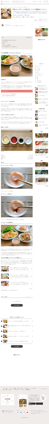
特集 (3, 389)
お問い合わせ (42, 410)
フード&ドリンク (34, 388)
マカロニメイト (11, 389)
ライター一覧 (35, 410)
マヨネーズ (2, 155)
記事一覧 (32, 410)
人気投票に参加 (28, 389)
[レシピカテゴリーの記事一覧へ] (14, 17)
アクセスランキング (17, 389)
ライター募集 (38, 410)
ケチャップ (2, 156)
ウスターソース (3, 157)
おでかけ (18, 388)
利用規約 (34, 413)
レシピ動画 (33, 1)
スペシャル (22, 389)
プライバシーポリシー (38, 413)
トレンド (37, 1)
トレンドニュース (5, 388)
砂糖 (1, 158)
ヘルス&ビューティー (27, 388)
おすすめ (40, 1)
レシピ (10, 388)
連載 (6, 389)
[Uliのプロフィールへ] (17, 25)
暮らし (22, 388)
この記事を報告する (31, 288)
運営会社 (32, 413)
